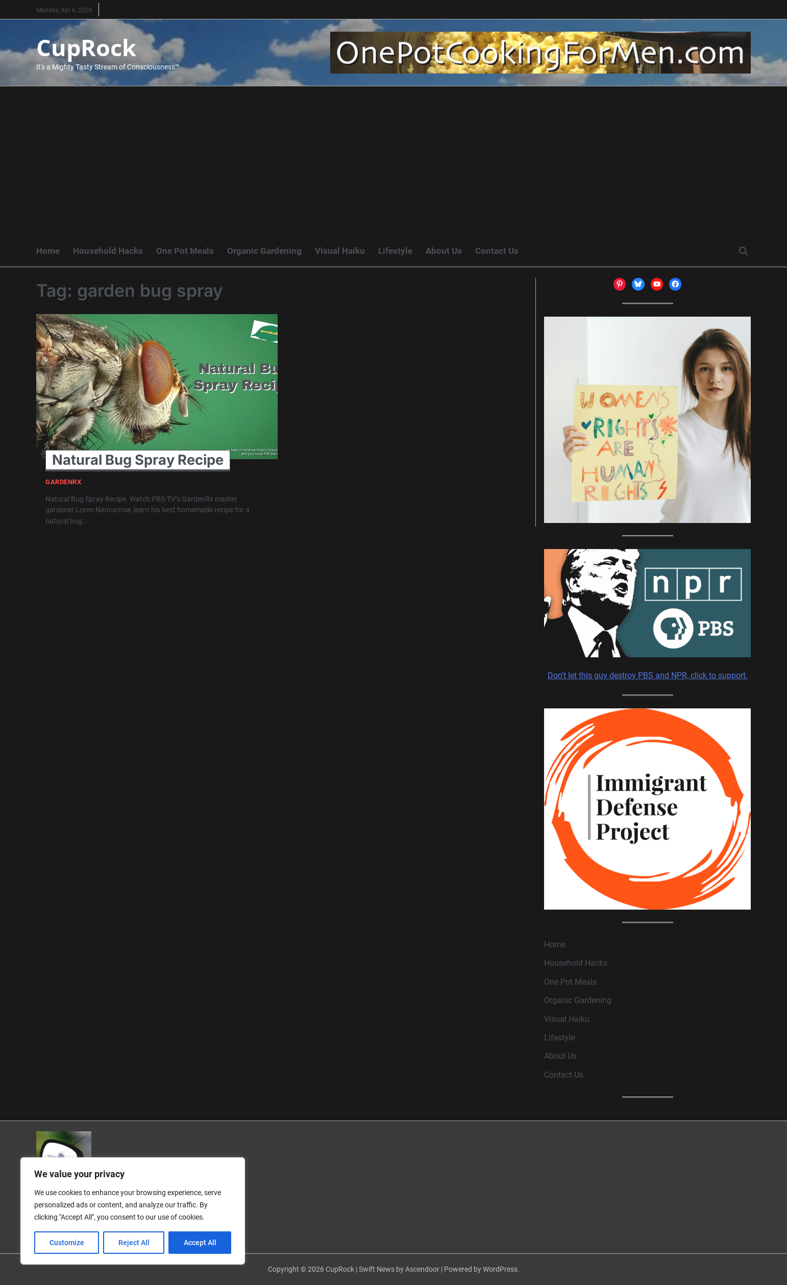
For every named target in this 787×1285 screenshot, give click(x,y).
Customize (67, 1243)
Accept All (200, 1243)
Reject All (134, 1243)
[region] (132, 1211)
